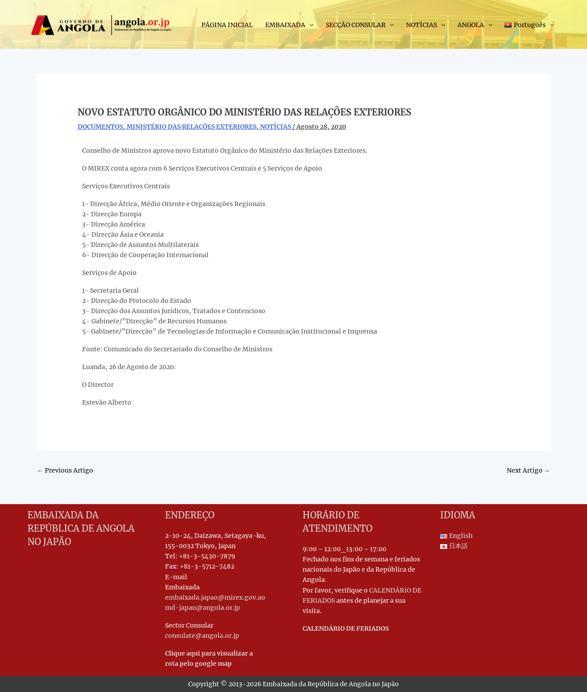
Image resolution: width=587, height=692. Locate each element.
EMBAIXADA (285, 25)
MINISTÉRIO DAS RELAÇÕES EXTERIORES (191, 127)
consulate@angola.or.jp (202, 636)
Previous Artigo (65, 470)
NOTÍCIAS (421, 25)
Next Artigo (528, 470)
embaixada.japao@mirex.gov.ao (215, 597)
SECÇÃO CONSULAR (356, 25)
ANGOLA (470, 25)
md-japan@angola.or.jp (202, 608)
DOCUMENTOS (100, 127)
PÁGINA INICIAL (227, 25)
